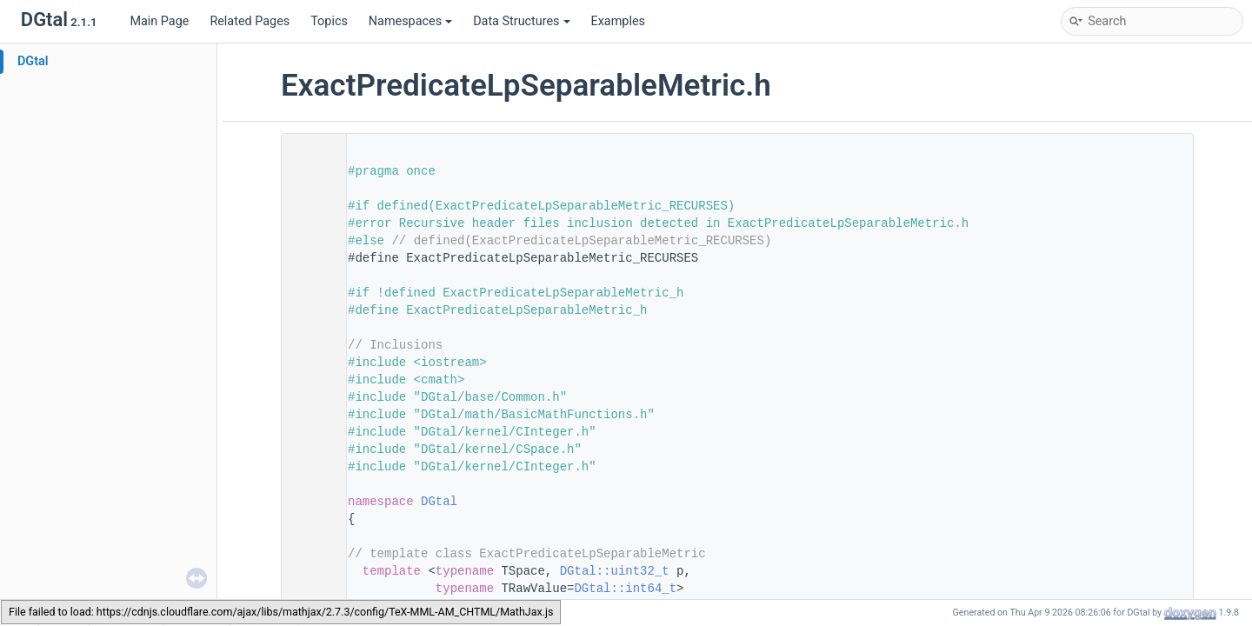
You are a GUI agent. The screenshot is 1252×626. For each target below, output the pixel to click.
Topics (329, 21)
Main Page (159, 21)
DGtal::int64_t (625, 589)
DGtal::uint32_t (614, 571)
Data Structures (521, 21)
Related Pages (250, 21)
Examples (618, 21)
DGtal (33, 61)
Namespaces (410, 21)
